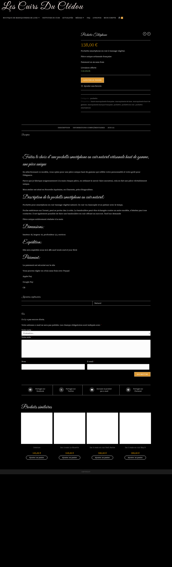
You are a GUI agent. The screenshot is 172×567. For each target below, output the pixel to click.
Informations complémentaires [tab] (89, 220)
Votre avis (27, 430)
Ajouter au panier (92, 80)
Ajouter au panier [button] (36, 550)
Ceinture (36, 540)
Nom (24, 454)
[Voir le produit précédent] (144, 33)
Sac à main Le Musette (69, 540)
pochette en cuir (128, 104)
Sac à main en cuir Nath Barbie (102, 540)
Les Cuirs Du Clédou (42, 7)
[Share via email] (101, 483)
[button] (91, 86)
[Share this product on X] (67, 483)
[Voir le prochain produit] (148, 33)
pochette (93, 98)
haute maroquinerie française (102, 101)
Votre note (27, 423)
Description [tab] (64, 220)
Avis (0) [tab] (111, 220)
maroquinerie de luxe (123, 101)
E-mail (91, 454)
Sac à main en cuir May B (135, 540)
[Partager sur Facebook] (37, 483)
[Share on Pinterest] (135, 483)
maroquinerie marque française (100, 104)
